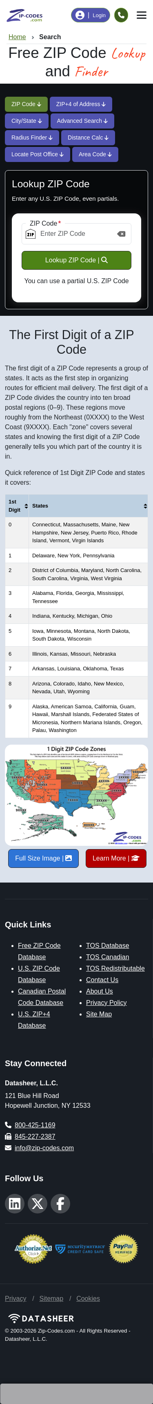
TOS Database (107, 945)
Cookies (88, 1298)
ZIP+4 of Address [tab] (81, 104)
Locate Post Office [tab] (37, 154)
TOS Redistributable (115, 968)
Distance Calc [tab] (88, 137)
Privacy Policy (106, 1002)
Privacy (15, 1298)
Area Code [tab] (95, 154)
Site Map (99, 1014)
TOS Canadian (107, 957)
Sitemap (51, 1298)
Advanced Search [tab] (82, 121)
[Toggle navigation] (141, 15)
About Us (99, 991)
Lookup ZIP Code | (76, 260)
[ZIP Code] (76, 233)
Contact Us (102, 979)
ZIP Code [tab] (26, 104)
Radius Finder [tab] (32, 137)
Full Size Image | (43, 858)
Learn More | (116, 858)
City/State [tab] (26, 121)
